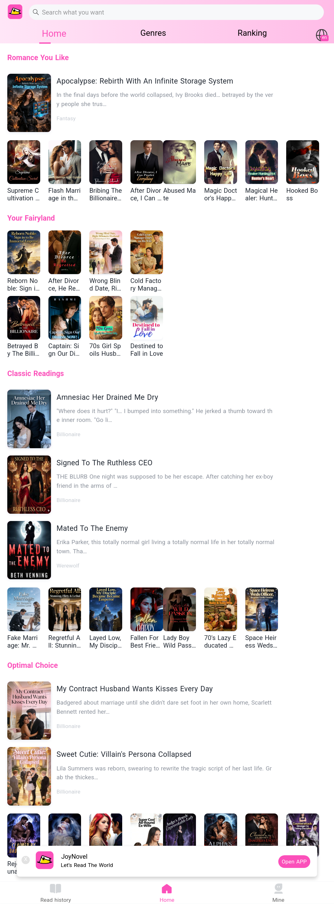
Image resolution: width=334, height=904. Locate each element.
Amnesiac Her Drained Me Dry (107, 397)
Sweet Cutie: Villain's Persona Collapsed (124, 754)
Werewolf (68, 565)
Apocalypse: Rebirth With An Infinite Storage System (145, 81)
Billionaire (68, 434)
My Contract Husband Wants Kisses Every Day (135, 689)
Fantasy (66, 118)
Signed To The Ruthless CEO (105, 463)
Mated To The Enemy (92, 528)
